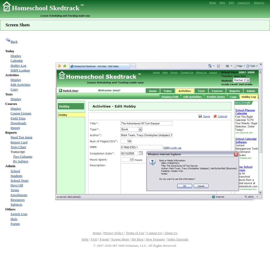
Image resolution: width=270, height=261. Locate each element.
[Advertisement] (159, 46)
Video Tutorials (177, 239)
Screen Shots (120, 239)
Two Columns (22, 156)
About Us (170, 233)
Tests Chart (18, 147)
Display (16, 56)
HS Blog (137, 239)
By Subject (20, 161)
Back (11, 41)
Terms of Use (135, 233)
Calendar (17, 60)
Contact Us (154, 233)
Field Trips (18, 118)
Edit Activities (20, 84)
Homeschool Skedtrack (48, 8)
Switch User (19, 214)
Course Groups (21, 113)
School (15, 171)
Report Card (19, 142)
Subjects (16, 204)
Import (15, 128)
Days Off (17, 185)
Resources (18, 200)
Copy (14, 89)
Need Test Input (21, 137)
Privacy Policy (113, 233)
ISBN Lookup (20, 70)
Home (97, 233)
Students (16, 176)
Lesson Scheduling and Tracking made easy (65, 15)
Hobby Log (18, 65)
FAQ (94, 239)
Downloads (18, 123)
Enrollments (19, 195)
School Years (19, 180)
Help (14, 219)
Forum (15, 224)
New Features (155, 239)
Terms (15, 190)
